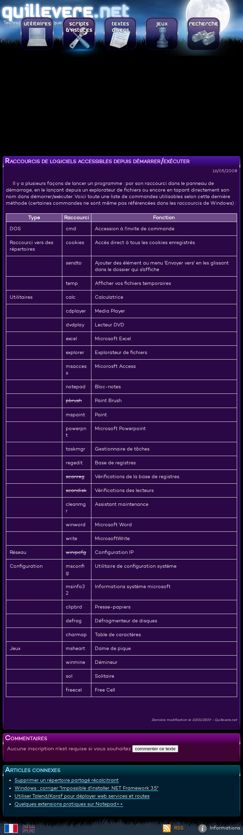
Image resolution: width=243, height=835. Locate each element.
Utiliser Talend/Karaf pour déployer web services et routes (82, 796)
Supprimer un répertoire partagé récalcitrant (67, 780)
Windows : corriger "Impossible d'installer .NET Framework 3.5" (86, 788)
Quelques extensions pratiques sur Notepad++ (69, 804)
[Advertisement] (121, 105)
